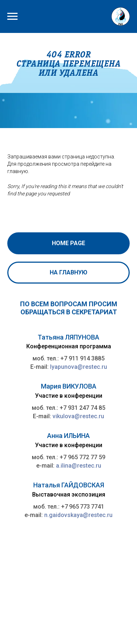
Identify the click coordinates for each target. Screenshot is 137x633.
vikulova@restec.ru (78, 416)
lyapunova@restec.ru (78, 366)
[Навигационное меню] (12, 16)
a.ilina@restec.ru (78, 465)
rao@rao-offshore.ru (48, 597)
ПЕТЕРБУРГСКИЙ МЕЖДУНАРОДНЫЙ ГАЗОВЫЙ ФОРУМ (55, 613)
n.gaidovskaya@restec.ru (78, 515)
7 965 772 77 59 (84, 457)
